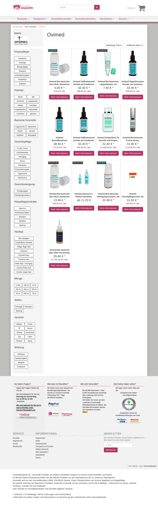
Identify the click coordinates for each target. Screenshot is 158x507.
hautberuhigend (21, 358)
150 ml (18, 289)
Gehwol (132, 483)
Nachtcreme (22, 178)
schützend (21, 367)
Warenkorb (17, 441)
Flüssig (19, 333)
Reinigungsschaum (22, 195)
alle (33, 97)
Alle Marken (107, 19)
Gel (19, 337)
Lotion (30, 337)
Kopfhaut (22, 84)
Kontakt (16, 438)
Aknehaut (23, 251)
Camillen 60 (27, 486)
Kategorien (40, 19)
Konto (15, 443)
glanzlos (33, 114)
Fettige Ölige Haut (24, 247)
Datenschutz (131, 395)
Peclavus (17, 486)
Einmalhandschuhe (85, 19)
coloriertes (20, 114)
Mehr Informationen (59, 97)
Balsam (19, 324)
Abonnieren (111, 450)
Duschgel (22, 63)
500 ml (26, 294)
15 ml (34, 285)
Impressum (40, 438)
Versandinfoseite (99, 497)
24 (135, 45)
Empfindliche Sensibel (23, 243)
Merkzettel (17, 446)
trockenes (20, 101)
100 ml (26, 285)
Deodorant (22, 58)
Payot (73, 480)
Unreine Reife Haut (24, 268)
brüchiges (33, 105)
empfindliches (20, 110)
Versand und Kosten (44, 446)
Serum (22, 161)
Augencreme (20, 127)
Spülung (22, 225)
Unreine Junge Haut (23, 272)
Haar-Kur (22, 208)
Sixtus (125, 483)
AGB (38, 441)
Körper (20, 131)
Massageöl (32, 135)
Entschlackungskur (22, 75)
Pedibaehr (41, 486)
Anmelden (131, 8)
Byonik (67, 480)
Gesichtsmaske (22, 153)
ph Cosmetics (82, 483)
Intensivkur (22, 165)
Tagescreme (22, 174)
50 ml (18, 294)
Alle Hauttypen (23, 238)
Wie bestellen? (42, 452)
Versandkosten (150, 466)
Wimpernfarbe (83, 480)
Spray (30, 341)
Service (124, 19)
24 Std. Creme (22, 148)
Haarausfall (33, 110)
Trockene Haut (23, 259)
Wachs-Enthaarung (31, 477)
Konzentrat (30, 333)
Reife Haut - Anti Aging (23, 264)
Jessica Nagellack (102, 480)
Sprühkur (22, 221)
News (38, 458)
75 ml (34, 294)
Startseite (23, 19)
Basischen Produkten (44, 483)
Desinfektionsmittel (61, 19)
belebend (21, 354)
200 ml (26, 289)
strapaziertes (33, 101)
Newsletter (40, 455)
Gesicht (32, 131)
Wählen (114, 45)
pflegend (21, 363)
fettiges (20, 105)
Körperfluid (22, 80)
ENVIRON (58, 480)
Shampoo (22, 71)
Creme (29, 324)
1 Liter (18, 285)
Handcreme (32, 127)
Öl (19, 328)
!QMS (50, 480)
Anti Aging (22, 157)
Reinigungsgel (22, 67)
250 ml (34, 289)
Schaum (19, 341)
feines (20, 97)
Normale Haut (24, 255)
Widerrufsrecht (42, 449)
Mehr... (85, 412)
